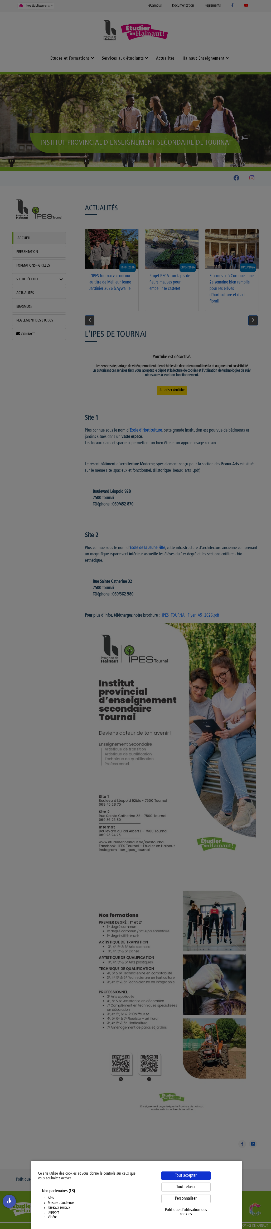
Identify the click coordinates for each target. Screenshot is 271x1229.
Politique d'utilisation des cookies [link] (186, 1212)
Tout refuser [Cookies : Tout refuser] (186, 1187)
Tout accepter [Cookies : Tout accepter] (186, 1176)
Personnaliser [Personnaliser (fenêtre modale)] (186, 1199)
